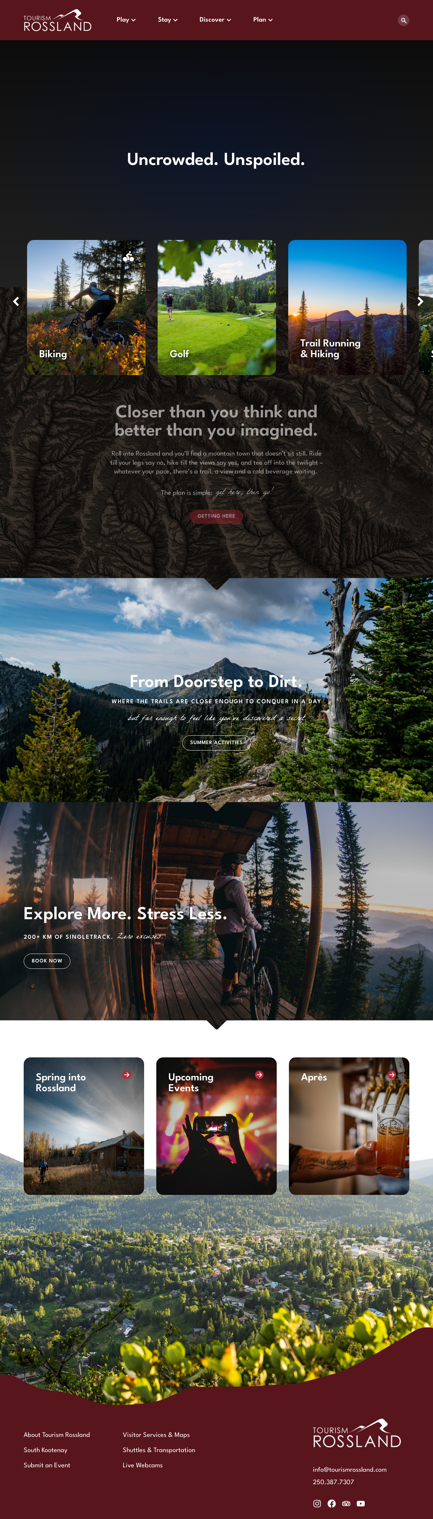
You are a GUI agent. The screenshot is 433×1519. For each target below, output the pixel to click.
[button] (16, 301)
